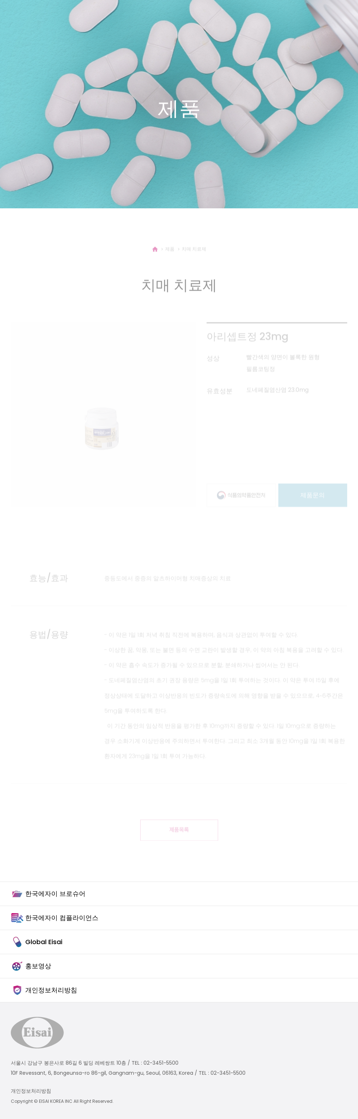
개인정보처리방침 (31, 1091)
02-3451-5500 (160, 1062)
